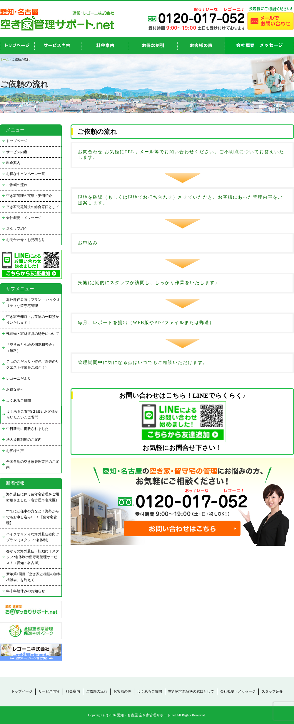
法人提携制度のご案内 (23, 440)
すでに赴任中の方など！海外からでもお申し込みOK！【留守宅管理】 (32, 517)
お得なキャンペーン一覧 (25, 174)
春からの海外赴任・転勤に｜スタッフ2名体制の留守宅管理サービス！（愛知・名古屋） (32, 557)
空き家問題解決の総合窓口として (32, 207)
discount (153, 45)
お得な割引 (15, 389)
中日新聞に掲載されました (27, 429)
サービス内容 (16, 152)
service (58, 45)
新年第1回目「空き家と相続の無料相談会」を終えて (33, 577)
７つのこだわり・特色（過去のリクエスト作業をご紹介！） (32, 364)
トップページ (16, 141)
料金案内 (13, 163)
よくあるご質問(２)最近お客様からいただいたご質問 (32, 414)
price (105, 45)
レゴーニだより (18, 379)
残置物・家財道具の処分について (32, 334)
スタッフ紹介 (16, 229)
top (17, 45)
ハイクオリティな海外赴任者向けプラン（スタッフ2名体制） (32, 537)
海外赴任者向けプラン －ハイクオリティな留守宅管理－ (33, 303)
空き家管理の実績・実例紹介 (29, 196)
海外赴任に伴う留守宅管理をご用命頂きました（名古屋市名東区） (32, 497)
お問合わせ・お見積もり (25, 240)
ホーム (4, 59)
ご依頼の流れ (16, 185)
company (259, 45)
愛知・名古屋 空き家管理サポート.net (146, 715)
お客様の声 (201, 45)
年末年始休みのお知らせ (25, 591)
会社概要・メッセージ (23, 218)
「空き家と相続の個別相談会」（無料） (31, 347)
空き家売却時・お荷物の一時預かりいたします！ (32, 320)
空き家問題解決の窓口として (191, 691)
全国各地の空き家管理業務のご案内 (32, 465)
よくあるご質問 (18, 401)
